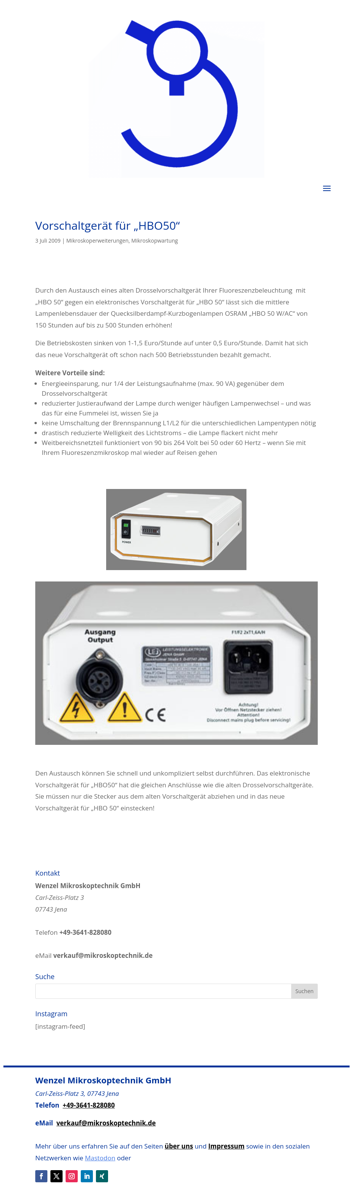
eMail (93, 955)
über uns (179, 1146)
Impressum (226, 1146)
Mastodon (100, 1157)
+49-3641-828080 (89, 1105)
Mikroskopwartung (154, 240)
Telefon (73, 932)
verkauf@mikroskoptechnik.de (106, 1123)
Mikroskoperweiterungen (97, 240)
